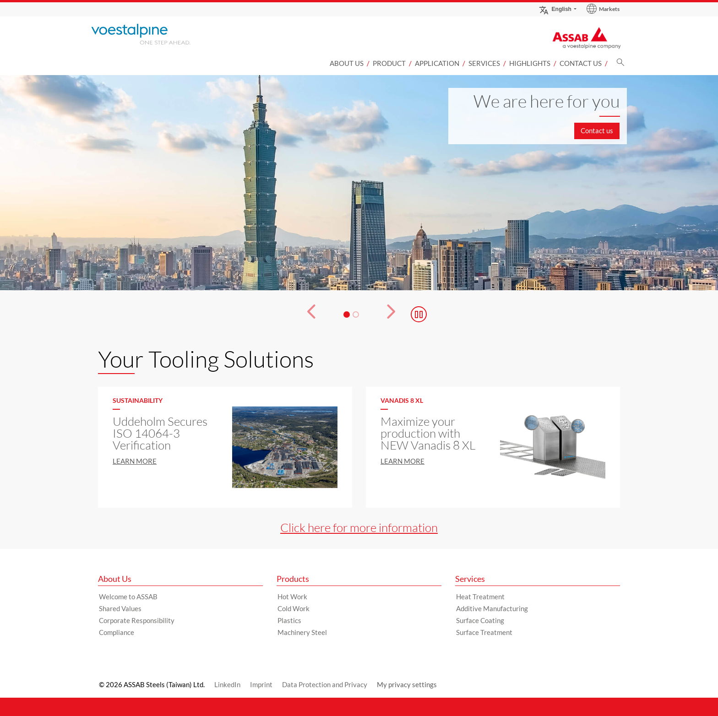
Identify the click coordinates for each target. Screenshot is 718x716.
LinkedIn (227, 684)
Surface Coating (480, 620)
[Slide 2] (356, 314)
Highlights (529, 63)
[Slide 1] (346, 314)
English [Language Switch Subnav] (554, 9)
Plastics (289, 620)
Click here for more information (359, 527)
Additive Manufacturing (492, 608)
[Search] (620, 64)
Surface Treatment (484, 632)
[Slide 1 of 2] (359, 182)
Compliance (116, 632)
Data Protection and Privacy (324, 684)
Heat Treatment (480, 596)
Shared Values (120, 608)
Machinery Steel (302, 632)
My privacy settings (407, 684)
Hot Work (292, 596)
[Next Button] (396, 314)
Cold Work (293, 608)
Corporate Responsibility (136, 620)
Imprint (261, 684)
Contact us (581, 63)
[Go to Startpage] (153, 34)
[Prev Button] (305, 314)
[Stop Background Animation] (419, 314)
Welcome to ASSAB (128, 596)
